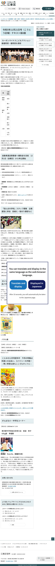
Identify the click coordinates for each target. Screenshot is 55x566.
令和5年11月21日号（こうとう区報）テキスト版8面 (45, 44)
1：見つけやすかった (9, 519)
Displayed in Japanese (36, 285)
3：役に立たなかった (9, 513)
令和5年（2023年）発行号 (27, 19)
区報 (18, 19)
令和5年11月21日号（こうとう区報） (44, 19)
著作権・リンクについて (22, 547)
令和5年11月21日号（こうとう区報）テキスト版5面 (45, 55)
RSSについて (11, 547)
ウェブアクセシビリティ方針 (20, 543)
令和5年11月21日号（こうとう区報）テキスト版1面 (45, 60)
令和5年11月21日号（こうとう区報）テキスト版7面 (45, 39)
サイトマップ (43, 543)
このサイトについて (6, 543)
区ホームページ (22, 195)
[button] (24, 8)
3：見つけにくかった (9, 521)
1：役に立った (7, 511)
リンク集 (4, 547)
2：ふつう (16, 511)
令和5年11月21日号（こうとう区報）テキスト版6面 (45, 49)
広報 (15, 19)
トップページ (4, 19)
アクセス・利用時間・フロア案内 (46, 559)
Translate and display (18, 285)
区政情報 (10, 19)
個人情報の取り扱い (33, 543)
